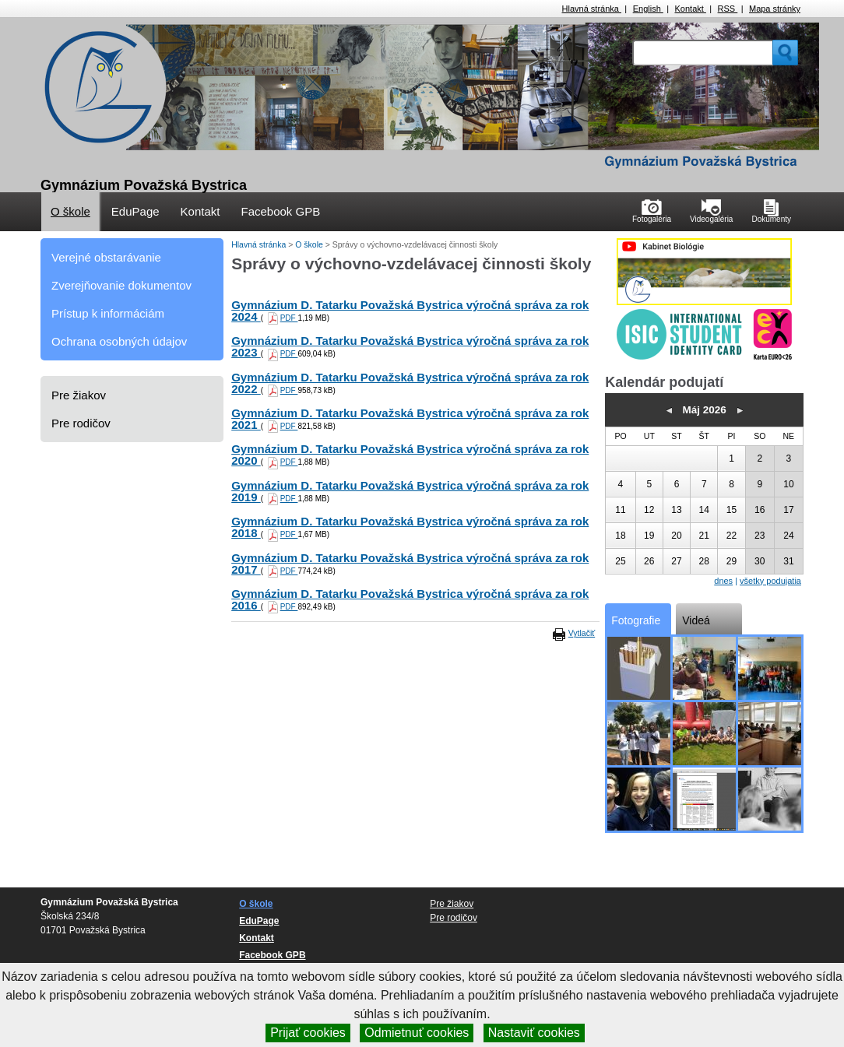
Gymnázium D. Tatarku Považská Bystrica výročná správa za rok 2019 (410, 491)
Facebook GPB (280, 211)
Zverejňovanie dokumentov (121, 285)
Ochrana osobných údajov (119, 341)
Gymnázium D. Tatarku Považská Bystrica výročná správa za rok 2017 (410, 563)
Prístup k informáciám (107, 313)
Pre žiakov (78, 395)
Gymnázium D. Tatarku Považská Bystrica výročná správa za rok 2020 (410, 454)
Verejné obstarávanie (106, 257)
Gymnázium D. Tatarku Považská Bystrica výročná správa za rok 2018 (410, 527)
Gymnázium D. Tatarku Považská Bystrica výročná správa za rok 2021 (410, 418)
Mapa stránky (774, 8)
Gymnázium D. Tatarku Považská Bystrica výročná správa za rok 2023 (410, 346)
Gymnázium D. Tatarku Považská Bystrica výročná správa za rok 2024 (410, 310)
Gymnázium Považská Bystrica (143, 185)
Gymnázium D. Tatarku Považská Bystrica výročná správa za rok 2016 (410, 599)
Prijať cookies (308, 1032)
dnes (723, 580)
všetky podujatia (770, 580)
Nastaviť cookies (534, 1032)
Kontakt (690, 8)
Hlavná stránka (591, 8)
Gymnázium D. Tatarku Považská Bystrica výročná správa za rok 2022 (410, 383)
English (648, 8)
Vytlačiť (581, 633)
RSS (728, 8)
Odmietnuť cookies (416, 1032)
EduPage (135, 211)
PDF (289, 318)
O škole (70, 211)
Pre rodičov (81, 423)
